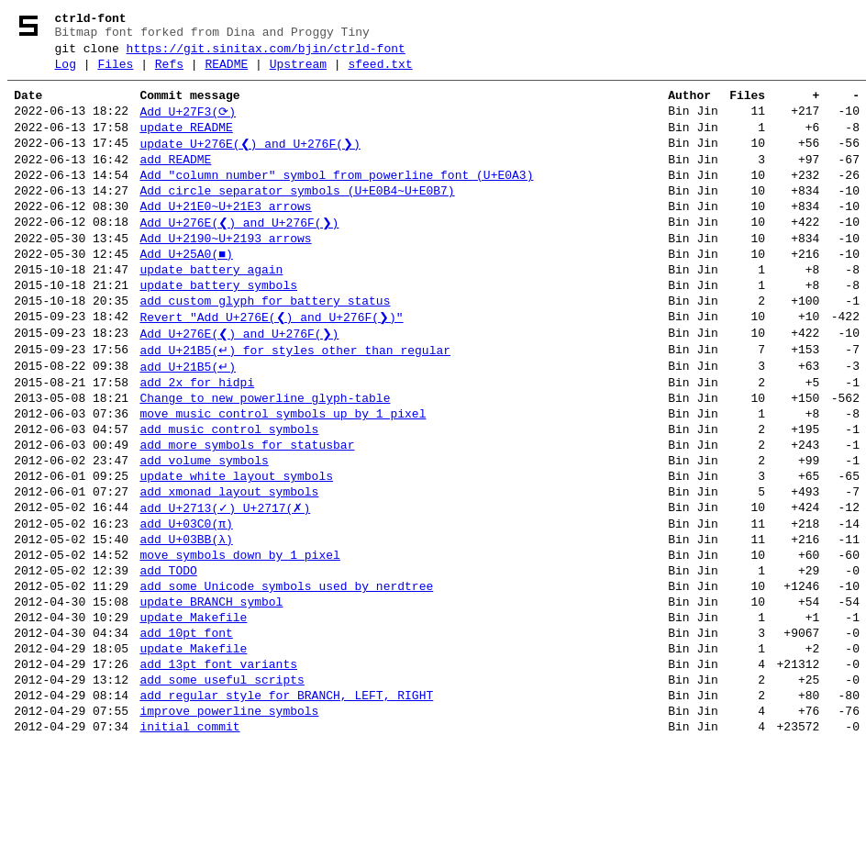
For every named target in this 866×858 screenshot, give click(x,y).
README (226, 72)
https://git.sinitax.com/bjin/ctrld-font (266, 54)
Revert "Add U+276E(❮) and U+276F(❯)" (271, 363)
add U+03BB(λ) (185, 620)
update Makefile (193, 712)
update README (185, 143)
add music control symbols (228, 492)
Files (115, 72)
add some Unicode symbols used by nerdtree (286, 675)
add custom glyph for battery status (264, 345)
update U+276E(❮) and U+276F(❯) (249, 161)
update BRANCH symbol (211, 693)
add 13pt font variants (218, 767)
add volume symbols (203, 528)
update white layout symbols (236, 547)
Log (65, 72)
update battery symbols (218, 326)
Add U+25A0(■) (185, 290)
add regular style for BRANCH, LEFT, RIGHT (286, 804)
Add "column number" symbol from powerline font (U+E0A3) (336, 198)
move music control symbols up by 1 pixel (282, 473)
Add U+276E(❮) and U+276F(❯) (239, 253)
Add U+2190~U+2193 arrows (225, 271)
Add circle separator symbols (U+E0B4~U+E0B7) (296, 216)
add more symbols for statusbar (246, 510)
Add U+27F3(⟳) (187, 125)
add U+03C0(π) (185, 602)
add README (175, 180)
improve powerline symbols (228, 822)
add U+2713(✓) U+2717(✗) (224, 583)
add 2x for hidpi (196, 437)
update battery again (211, 308)
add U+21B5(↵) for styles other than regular (294, 400)
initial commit (189, 840)
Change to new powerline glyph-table (264, 455)
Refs (169, 72)
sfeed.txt (380, 72)
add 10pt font (185, 730)
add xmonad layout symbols (228, 565)
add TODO (167, 657)
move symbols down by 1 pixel (239, 638)
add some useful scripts (221, 785)
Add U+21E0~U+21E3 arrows (225, 235)
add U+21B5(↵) (187, 418)
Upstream (298, 72)
